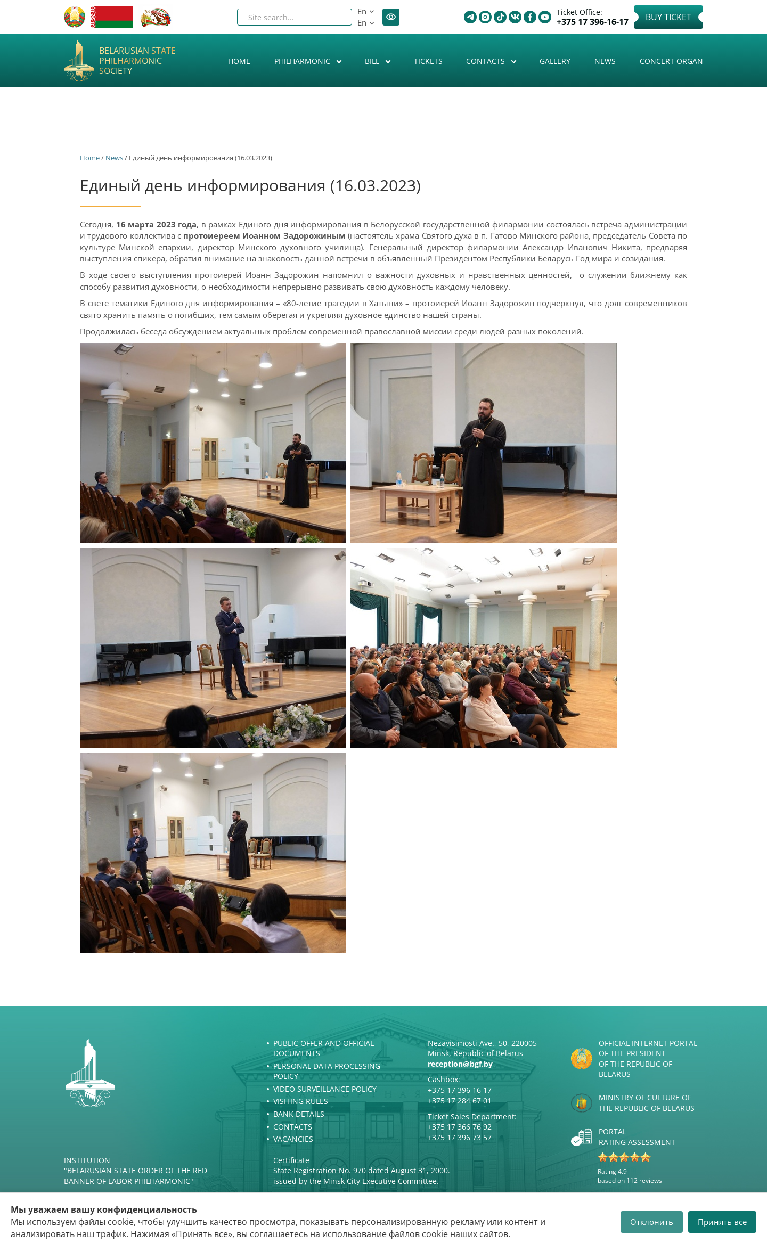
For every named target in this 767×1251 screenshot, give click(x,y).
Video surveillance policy (325, 1089)
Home (239, 61)
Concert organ (671, 61)
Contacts (486, 61)
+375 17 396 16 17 (460, 1090)
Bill (373, 61)
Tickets (428, 61)
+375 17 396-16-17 (593, 22)
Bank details (298, 1114)
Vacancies (293, 1139)
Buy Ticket (668, 17)
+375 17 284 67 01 (460, 1100)
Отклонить (651, 1221)
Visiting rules (300, 1101)
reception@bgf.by (460, 1064)
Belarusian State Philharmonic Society (137, 61)
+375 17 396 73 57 (460, 1137)
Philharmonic (303, 61)
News (605, 61)
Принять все (722, 1221)
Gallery (555, 61)
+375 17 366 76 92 (460, 1127)
